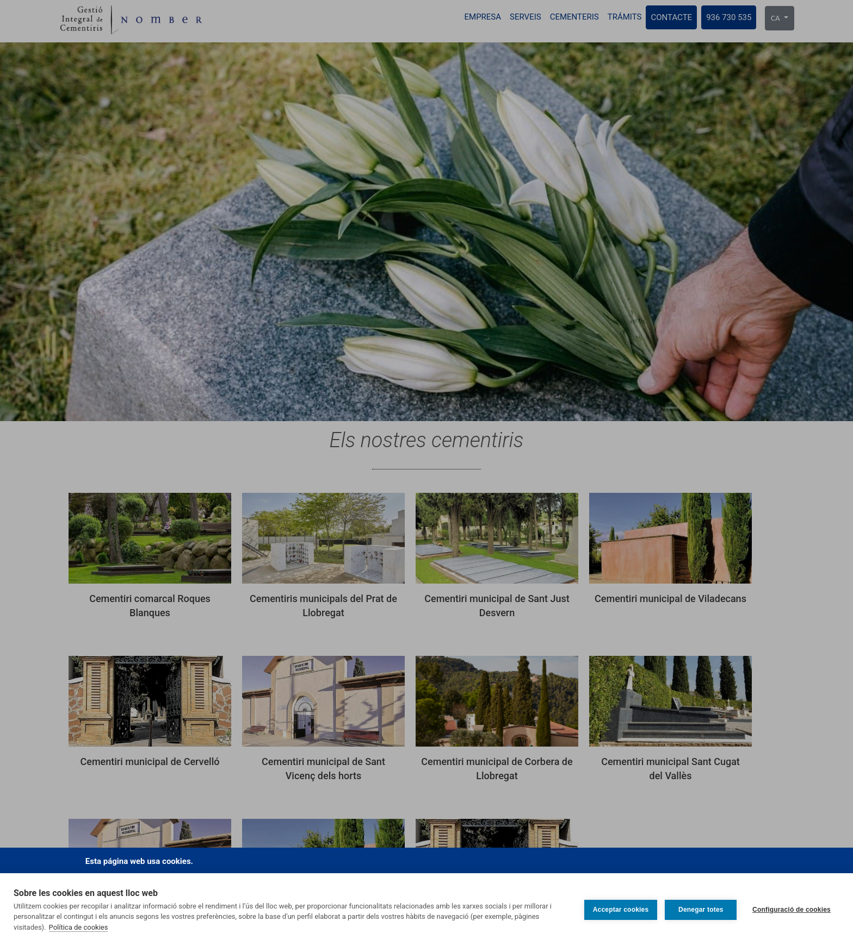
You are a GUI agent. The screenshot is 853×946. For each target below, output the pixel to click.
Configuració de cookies (791, 909)
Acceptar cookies (620, 909)
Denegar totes (700, 909)
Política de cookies (78, 927)
